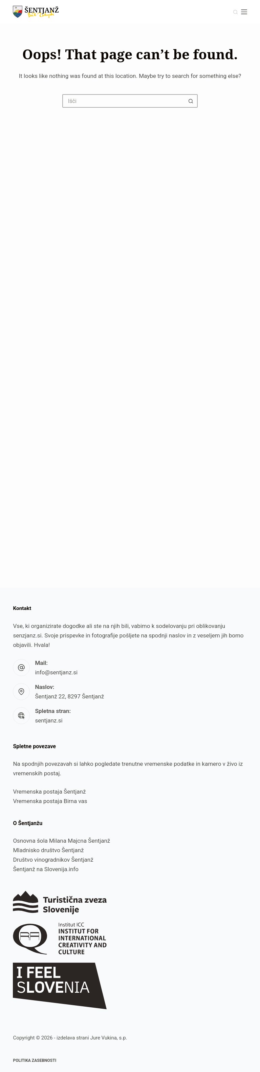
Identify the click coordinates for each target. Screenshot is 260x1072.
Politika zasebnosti (34, 1060)
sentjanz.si (48, 720)
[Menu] (244, 12)
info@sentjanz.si (56, 672)
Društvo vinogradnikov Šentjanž (53, 859)
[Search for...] (123, 101)
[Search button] (191, 101)
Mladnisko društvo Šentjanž (48, 850)
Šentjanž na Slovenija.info (46, 869)
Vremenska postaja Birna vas (50, 801)
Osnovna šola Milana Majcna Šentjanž (61, 840)
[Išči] (235, 12)
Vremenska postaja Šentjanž (49, 791)
